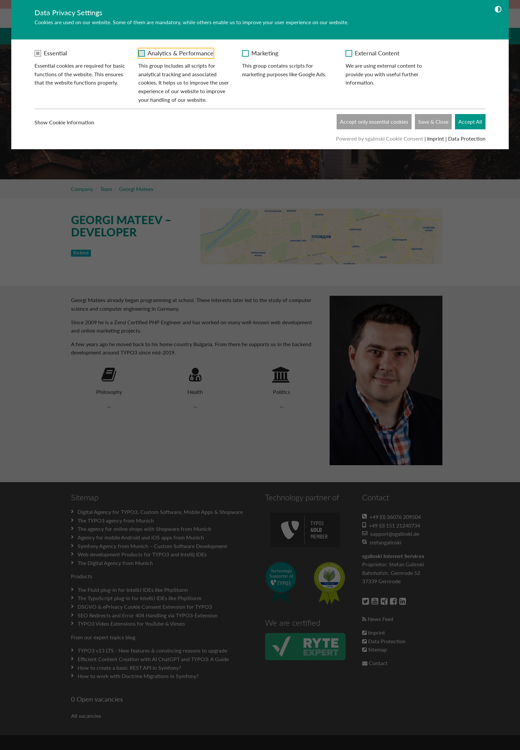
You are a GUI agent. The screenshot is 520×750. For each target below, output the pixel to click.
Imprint (435, 138)
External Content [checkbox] (377, 53)
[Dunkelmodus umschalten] (498, 10)
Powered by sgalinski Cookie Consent (380, 138)
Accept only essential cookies (374, 121)
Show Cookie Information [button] (68, 122)
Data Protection (467, 138)
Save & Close (433, 121)
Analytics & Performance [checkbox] (181, 53)
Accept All (470, 121)
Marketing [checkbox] (264, 53)
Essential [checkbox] (55, 53)
